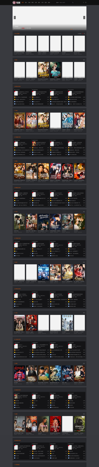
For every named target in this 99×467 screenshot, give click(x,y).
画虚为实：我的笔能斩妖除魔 (79, 382)
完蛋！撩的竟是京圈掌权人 (43, 180)
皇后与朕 (76, 230)
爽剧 (33, 2)
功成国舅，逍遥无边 (66, 129)
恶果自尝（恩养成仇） (42, 52)
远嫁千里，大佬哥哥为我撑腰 (19, 281)
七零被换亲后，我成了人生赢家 (19, 129)
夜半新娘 (16, 382)
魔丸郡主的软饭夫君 (54, 331)
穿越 (29, 2)
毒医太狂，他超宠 (29, 331)
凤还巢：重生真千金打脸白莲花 (67, 79)
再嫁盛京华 (40, 331)
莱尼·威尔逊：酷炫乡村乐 (55, 433)
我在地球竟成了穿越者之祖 (19, 180)
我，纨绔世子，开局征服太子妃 (79, 281)
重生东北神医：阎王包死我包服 (43, 382)
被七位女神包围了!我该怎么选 (19, 433)
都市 (39, 2)
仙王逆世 (64, 52)
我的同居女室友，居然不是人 (67, 180)
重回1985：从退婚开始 (30, 79)
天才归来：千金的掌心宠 (31, 281)
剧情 (49, 2)
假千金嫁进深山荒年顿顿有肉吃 (19, 52)
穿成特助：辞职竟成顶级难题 (79, 180)
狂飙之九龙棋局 (29, 382)
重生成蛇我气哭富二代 (54, 382)
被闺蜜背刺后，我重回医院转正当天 (55, 79)
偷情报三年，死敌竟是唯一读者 (55, 180)
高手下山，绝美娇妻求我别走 (67, 281)
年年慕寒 (64, 331)
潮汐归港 (64, 230)
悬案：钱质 (64, 382)
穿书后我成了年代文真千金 (55, 129)
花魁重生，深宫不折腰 (78, 79)
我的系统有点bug (41, 281)
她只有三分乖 (76, 52)
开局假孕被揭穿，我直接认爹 (55, 230)
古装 (42, 2)
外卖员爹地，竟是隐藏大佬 (31, 180)
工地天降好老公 (65, 433)
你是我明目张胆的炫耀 (54, 52)
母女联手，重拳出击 (54, 281)
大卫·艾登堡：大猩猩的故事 (79, 433)
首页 (23, 2)
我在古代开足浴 (29, 129)
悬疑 (46, 2)
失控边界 (40, 433)
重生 (26, 2)
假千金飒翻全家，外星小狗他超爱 (43, 230)
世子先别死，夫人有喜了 (79, 331)
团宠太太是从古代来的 (78, 129)
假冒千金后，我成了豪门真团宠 (31, 230)
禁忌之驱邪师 (28, 433)
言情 (36, 2)
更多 (84, 59)
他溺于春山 (16, 230)
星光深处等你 (28, 52)
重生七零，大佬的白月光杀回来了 (19, 79)
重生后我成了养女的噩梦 (43, 79)
